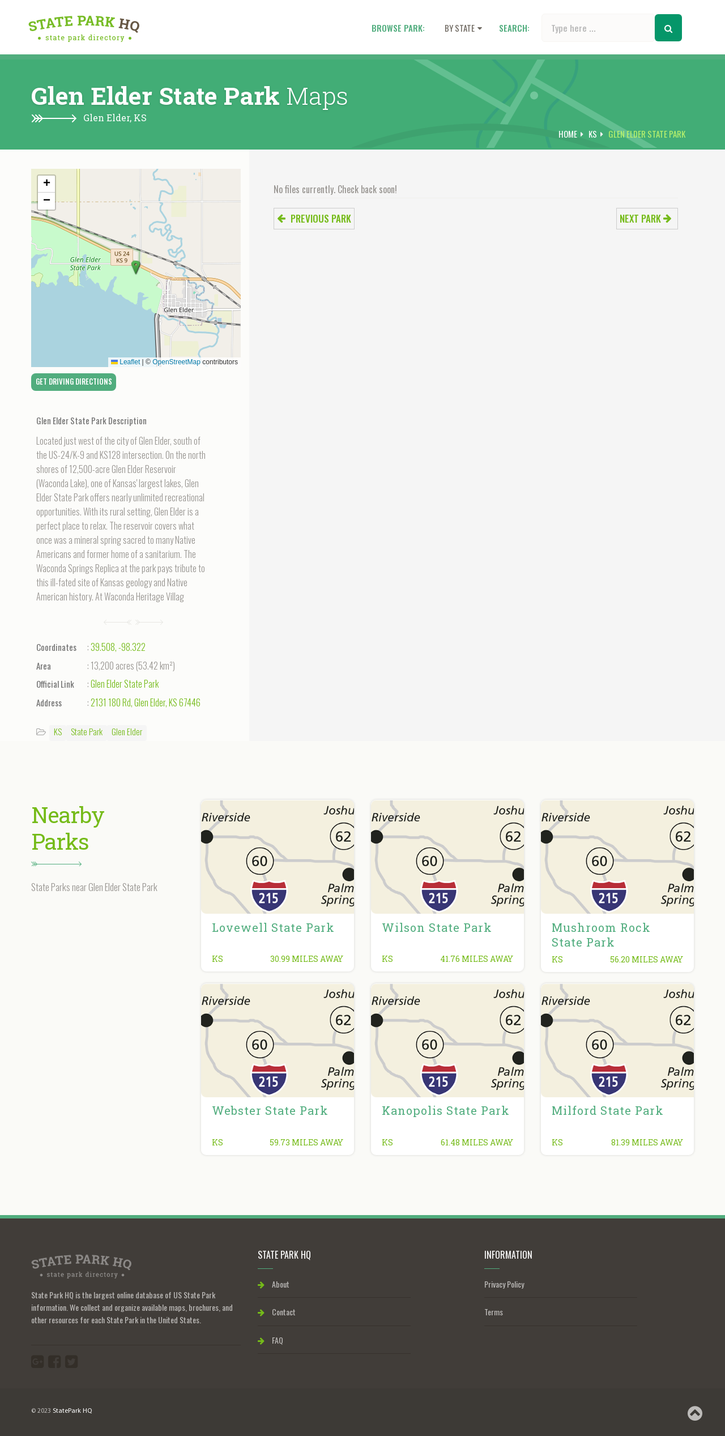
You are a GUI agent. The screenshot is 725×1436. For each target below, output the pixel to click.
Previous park (314, 218)
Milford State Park (608, 1110)
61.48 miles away (477, 1142)
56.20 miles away (646, 959)
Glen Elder (127, 731)
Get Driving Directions (74, 381)
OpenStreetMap (176, 362)
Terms (493, 1312)
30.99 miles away (306, 958)
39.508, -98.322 (118, 647)
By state (463, 28)
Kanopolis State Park (446, 1110)
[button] (136, 268)
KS (140, 117)
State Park (87, 731)
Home (567, 133)
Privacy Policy (504, 1284)
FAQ (270, 1340)
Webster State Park (270, 1110)
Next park (646, 218)
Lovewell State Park (273, 927)
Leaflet (125, 362)
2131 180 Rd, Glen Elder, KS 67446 (146, 702)
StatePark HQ (72, 1411)
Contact (277, 1312)
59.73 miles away (306, 1142)
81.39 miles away (647, 1142)
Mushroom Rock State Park (601, 934)
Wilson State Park (437, 927)
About (273, 1284)
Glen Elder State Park (125, 684)
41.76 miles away (476, 958)
